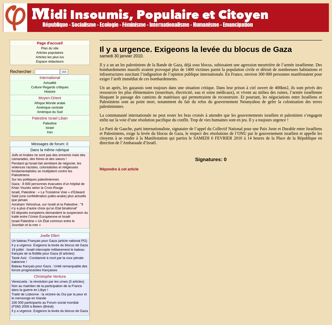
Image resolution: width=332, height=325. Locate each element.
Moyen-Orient (49, 98)
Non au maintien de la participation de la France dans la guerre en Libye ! (46, 288)
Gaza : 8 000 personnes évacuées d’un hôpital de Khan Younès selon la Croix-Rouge (48, 186)
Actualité (49, 83)
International (49, 78)
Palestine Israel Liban (50, 118)
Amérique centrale (49, 107)
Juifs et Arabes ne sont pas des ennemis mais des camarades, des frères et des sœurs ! (48, 157)
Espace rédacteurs (50, 61)
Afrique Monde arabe (49, 103)
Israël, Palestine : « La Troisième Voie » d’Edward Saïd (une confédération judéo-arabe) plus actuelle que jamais (48, 196)
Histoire (49, 92)
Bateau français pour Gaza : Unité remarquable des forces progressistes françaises (49, 268)
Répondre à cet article (119, 169)
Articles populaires (50, 53)
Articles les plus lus (50, 57)
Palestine (50, 123)
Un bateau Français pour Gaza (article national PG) (49, 241)
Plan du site (50, 48)
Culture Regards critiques (49, 87)
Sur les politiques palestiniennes (35, 179)
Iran (50, 132)
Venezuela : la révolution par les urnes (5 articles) (47, 281)
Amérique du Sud (50, 112)
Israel (50, 128)
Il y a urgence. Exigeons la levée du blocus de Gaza (49, 245)
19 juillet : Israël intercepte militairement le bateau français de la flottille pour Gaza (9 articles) (47, 251)
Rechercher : (22, 71)
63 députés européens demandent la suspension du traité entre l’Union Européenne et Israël (49, 214)
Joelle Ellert (49, 236)
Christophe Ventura (50, 276)
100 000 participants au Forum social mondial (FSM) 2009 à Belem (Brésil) (44, 304)
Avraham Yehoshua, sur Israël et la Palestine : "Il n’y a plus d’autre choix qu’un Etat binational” (47, 206)
